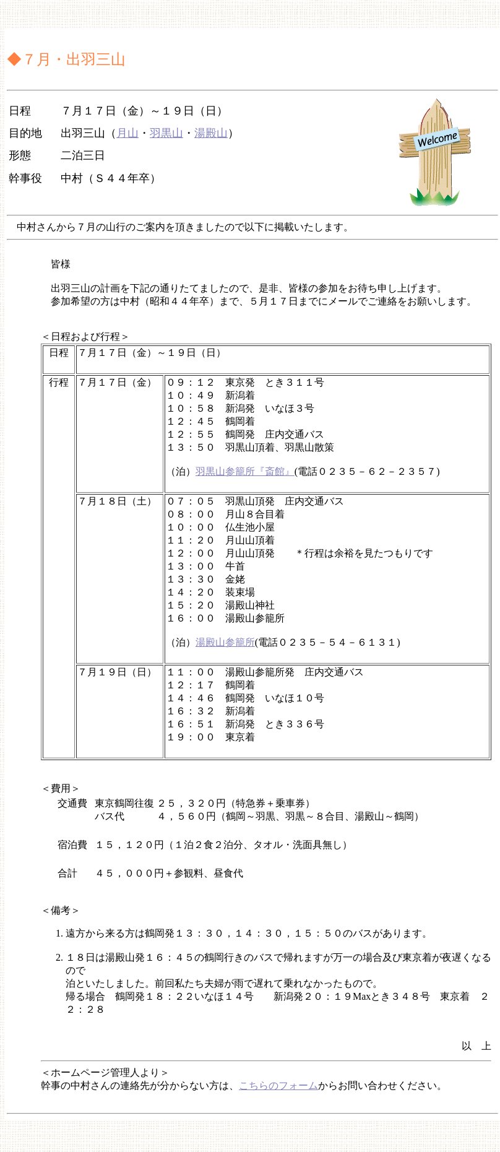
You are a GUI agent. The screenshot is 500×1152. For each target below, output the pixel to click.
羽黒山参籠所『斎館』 (245, 471)
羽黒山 (166, 133)
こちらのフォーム (278, 1085)
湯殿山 (211, 133)
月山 (127, 133)
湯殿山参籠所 (225, 642)
